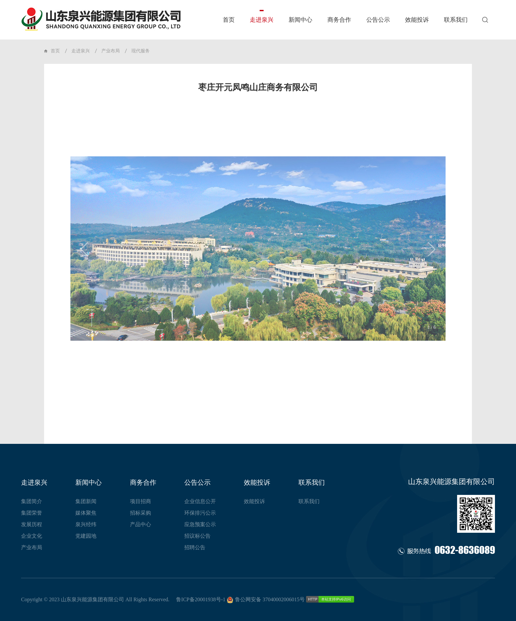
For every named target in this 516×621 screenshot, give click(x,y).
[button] (84, 266)
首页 (229, 19)
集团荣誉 (31, 513)
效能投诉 (417, 19)
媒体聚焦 (85, 513)
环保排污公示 (200, 513)
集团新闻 (85, 501)
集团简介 (31, 501)
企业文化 (31, 536)
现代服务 (140, 50)
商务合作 (339, 19)
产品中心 (140, 524)
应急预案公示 (200, 524)
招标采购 (140, 513)
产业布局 (110, 50)
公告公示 (378, 19)
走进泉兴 (261, 19)
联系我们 (456, 19)
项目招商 (140, 501)
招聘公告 (194, 547)
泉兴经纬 (85, 524)
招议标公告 (197, 536)
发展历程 (31, 524)
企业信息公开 (200, 501)
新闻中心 (300, 19)
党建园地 (85, 536)
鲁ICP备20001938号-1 (200, 599)
